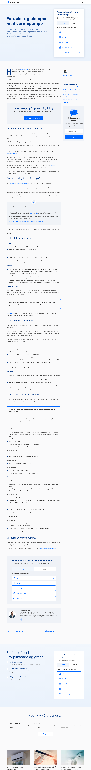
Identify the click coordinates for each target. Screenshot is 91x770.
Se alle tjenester (45, 734)
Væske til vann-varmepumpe (71, 96)
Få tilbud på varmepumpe (33, 118)
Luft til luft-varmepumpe (70, 91)
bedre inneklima (42, 246)
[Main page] (13, 2)
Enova (12, 183)
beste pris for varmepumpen (47, 548)
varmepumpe (24, 69)
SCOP (52, 165)
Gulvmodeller (11, 313)
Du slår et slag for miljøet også (72, 89)
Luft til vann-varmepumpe (71, 94)
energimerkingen (12, 153)
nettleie (31, 213)
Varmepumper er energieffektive (72, 86)
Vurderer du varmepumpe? (71, 99)
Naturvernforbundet (23, 183)
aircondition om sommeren (24, 254)
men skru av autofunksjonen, (26, 260)
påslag (36, 213)
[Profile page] (21, 619)
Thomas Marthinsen (68, 75)
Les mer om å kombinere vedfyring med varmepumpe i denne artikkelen (26, 221)
